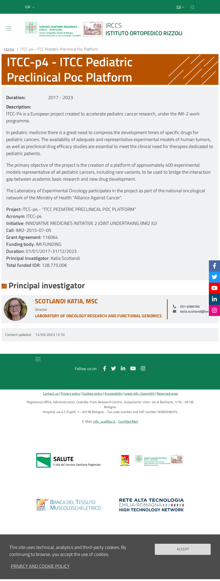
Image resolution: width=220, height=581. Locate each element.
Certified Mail (128, 421)
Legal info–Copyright (139, 393)
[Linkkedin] (214, 299)
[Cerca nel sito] (192, 6)
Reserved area (167, 393)
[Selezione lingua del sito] (181, 7)
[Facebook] (214, 266)
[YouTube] (214, 288)
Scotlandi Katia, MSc (66, 301)
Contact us (50, 393)
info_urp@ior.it (104, 421)
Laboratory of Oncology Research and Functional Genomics (98, 316)
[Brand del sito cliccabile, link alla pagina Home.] (107, 29)
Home (9, 49)
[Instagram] (214, 310)
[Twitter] (214, 277)
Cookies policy (92, 393)
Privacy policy (70, 393)
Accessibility (113, 393)
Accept (183, 549)
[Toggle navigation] (9, 28)
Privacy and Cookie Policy (40, 566)
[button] (30, 7)
